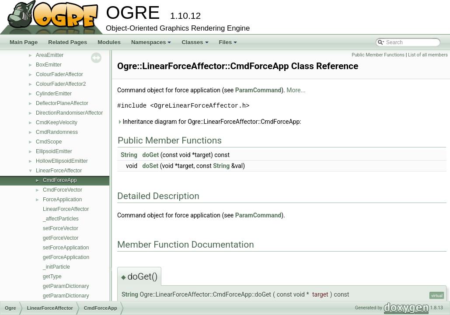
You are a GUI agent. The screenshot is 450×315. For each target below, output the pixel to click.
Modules (109, 42)
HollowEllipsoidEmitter (62, 161)
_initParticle (56, 267)
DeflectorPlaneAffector (62, 103)
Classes (195, 44)
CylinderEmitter (54, 94)
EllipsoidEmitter (54, 151)
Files (229, 44)
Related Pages (67, 42)
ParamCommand (258, 90)
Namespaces (152, 44)
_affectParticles (61, 219)
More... (295, 90)
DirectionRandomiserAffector (69, 113)
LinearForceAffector (59, 171)
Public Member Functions (378, 55)
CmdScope (49, 142)
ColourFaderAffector (59, 74)
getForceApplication (66, 257)
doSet (151, 165)
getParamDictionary (66, 286)
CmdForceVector (62, 190)
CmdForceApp (60, 180)
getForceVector (60, 238)
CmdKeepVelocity (56, 122)
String (129, 154)
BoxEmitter (49, 65)
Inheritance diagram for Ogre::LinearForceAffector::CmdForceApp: (209, 121)
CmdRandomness (57, 132)
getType (52, 276)
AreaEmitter (49, 55)
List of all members (428, 55)
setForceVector (60, 228)
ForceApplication (62, 199)
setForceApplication (66, 248)
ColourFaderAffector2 (61, 84)
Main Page (24, 42)
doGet (151, 154)
